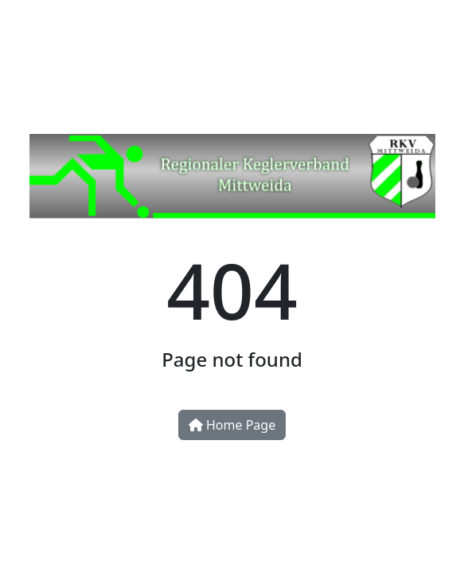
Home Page (232, 425)
